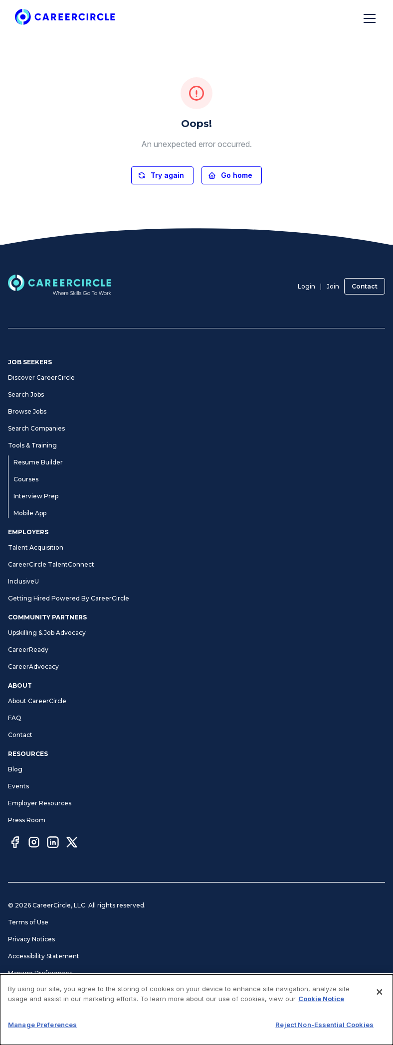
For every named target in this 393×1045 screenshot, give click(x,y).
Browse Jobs (27, 411)
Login (306, 286)
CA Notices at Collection (44, 1007)
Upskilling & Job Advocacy (47, 632)
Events (18, 786)
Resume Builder (38, 462)
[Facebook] (15, 843)
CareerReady (28, 649)
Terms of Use (28, 922)
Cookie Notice (29, 990)
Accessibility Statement (43, 956)
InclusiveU (23, 581)
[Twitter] (72, 843)
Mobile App (29, 513)
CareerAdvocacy (33, 666)
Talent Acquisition (35, 547)
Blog (15, 769)
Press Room (26, 820)
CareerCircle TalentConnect (51, 564)
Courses (25, 479)
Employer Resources (39, 803)
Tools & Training (32, 445)
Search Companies (36, 428)
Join (333, 286)
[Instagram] (34, 843)
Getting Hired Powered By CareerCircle (68, 598)
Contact (365, 286)
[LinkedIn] (53, 843)
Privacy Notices (31, 939)
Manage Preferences (40, 973)
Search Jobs (26, 394)
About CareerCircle (37, 701)
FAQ (14, 718)
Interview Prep (35, 496)
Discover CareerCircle (41, 377)
